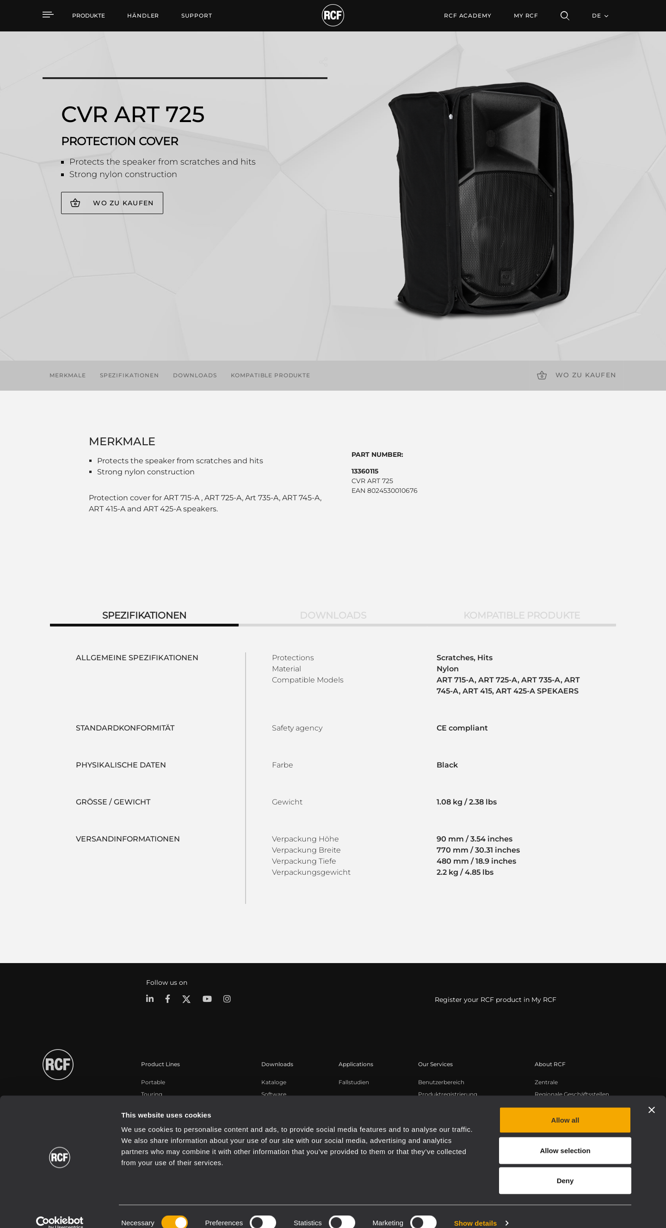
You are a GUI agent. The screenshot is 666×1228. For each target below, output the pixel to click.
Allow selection (565, 1137)
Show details (475, 1210)
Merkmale (67, 375)
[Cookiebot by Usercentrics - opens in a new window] (59, 1210)
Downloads (195, 375)
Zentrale (546, 1081)
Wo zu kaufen (123, 203)
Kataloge (273, 1081)
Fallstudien (354, 1081)
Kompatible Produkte (270, 375)
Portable (153, 1081)
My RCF (526, 15)
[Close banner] (651, 1096)
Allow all (565, 1107)
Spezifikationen (129, 375)
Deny (565, 1167)
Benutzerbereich (441, 1081)
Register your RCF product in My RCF (495, 999)
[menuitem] (143, 16)
